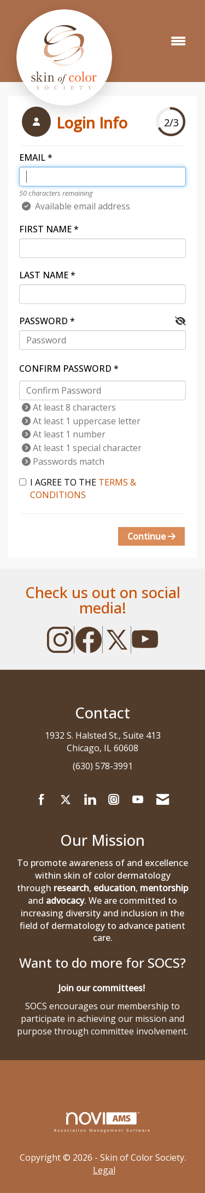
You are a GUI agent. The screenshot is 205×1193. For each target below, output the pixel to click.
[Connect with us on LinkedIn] (90, 800)
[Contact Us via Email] (162, 800)
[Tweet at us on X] (66, 800)
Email (32, 157)
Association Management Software (102, 1122)
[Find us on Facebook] (41, 800)
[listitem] (73, 123)
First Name (45, 229)
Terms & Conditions (83, 488)
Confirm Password (65, 368)
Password (43, 321)
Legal (104, 1170)
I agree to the (77, 488)
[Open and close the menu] (178, 41)
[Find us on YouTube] (138, 800)
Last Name (43, 275)
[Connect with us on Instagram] (114, 800)
